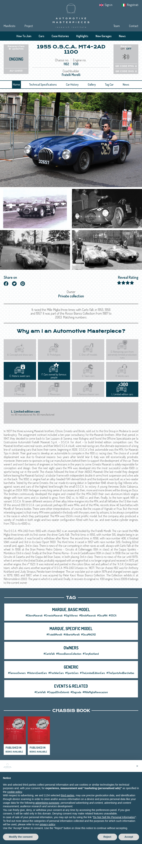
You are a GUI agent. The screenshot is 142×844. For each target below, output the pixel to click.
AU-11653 (16, 71)
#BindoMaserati (87, 615)
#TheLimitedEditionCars (92, 672)
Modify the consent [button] (21, 839)
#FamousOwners (17, 672)
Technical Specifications (43, 84)
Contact (133, 26)
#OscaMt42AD (88, 634)
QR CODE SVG (126, 71)
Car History (72, 84)
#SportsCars (72, 672)
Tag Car (109, 84)
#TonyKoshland (91, 653)
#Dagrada (75, 692)
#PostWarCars (56, 672)
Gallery (92, 84)
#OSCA (112, 615)
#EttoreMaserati (34, 615)
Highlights (82, 36)
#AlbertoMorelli (71, 634)
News (122, 36)
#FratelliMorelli (54, 634)
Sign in (108, 5)
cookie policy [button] (14, 795)
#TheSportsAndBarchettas (120, 672)
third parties (67, 798)
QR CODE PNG (126, 66)
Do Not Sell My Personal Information (114, 820)
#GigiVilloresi (71, 615)
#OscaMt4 (102, 615)
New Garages (103, 36)
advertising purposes (47, 805)
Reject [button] (107, 839)
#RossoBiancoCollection (68, 653)
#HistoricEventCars (37, 672)
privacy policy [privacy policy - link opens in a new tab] (47, 827)
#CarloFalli (49, 653)
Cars (41, 36)
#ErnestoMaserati (53, 615)
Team (116, 26)
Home (16, 84)
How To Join (23, 36)
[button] (137, 769)
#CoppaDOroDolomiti (58, 692)
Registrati (132, 5)
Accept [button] (128, 839)
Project (29, 26)
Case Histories (60, 36)
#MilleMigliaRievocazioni (95, 692)
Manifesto (9, 26)
